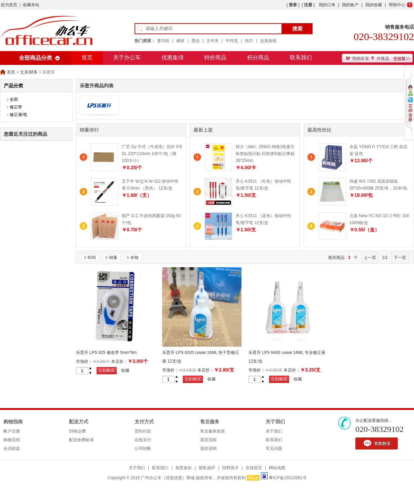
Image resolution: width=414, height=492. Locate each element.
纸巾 (249, 40)
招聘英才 (230, 467)
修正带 (16, 107)
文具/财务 (29, 72)
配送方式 (78, 421)
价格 (134, 257)
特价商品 (215, 57)
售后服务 (209, 421)
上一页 (370, 257)
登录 (293, 4)
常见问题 (274, 448)
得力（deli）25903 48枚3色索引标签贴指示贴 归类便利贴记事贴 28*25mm (265, 153)
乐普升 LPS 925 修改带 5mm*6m (106, 352)
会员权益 (11, 448)
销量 (113, 257)
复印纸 (163, 40)
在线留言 (254, 467)
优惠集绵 (172, 57)
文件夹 (212, 40)
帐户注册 (11, 431)
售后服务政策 (212, 431)
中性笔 (232, 40)
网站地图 (277, 467)
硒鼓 (180, 40)
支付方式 (144, 421)
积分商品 (258, 57)
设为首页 (9, 4)
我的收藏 (373, 4)
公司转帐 (143, 448)
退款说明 (208, 448)
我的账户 (350, 4)
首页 (86, 57)
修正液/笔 (18, 114)
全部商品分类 (35, 58)
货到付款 (143, 431)
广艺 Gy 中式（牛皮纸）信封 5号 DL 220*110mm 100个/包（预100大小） (152, 153)
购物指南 (13, 421)
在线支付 (143, 439)
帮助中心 (397, 4)
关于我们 (275, 421)
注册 (308, 4)
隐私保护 (207, 467)
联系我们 (301, 57)
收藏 (125, 370)
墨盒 (195, 40)
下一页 (400, 257)
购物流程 (11, 439)
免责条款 (183, 467)
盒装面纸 (268, 40)
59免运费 (77, 431)
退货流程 (208, 439)
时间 (92, 257)
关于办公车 (127, 57)
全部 (14, 99)
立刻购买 (106, 370)
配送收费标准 (81, 439)
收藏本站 (31, 4)
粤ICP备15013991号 (287, 477)
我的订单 (327, 4)
